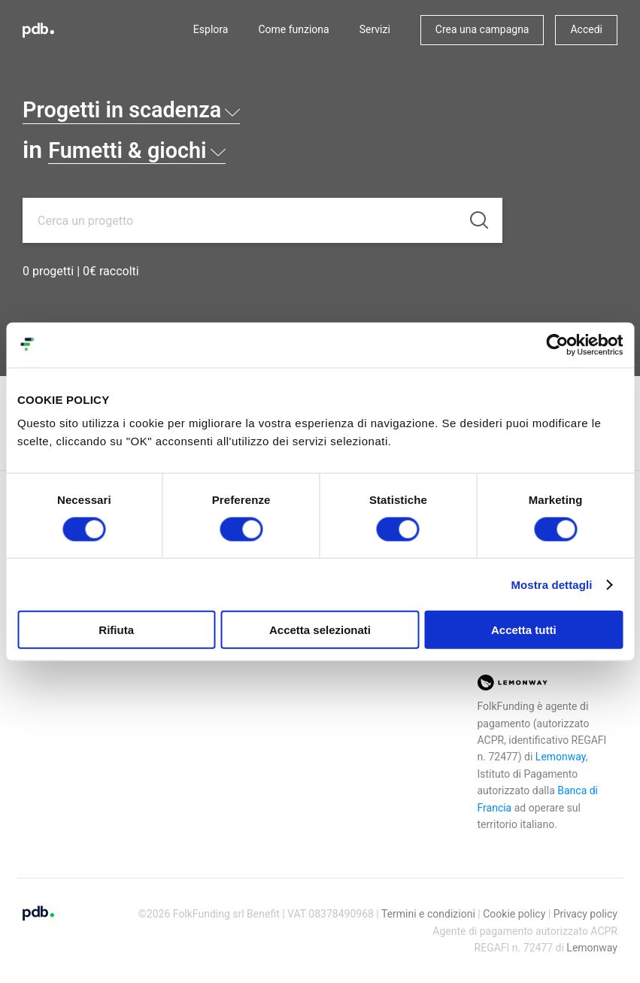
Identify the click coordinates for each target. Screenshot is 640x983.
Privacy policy (585, 914)
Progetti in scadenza (144, 109)
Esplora (211, 29)
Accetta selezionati (320, 629)
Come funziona (293, 29)
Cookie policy (514, 914)
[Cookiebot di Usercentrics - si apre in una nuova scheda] (557, 344)
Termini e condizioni (428, 914)
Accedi (586, 29)
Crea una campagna (482, 29)
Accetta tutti (524, 629)
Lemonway (560, 757)
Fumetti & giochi (146, 149)
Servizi (374, 29)
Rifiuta (116, 629)
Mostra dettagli (551, 584)
